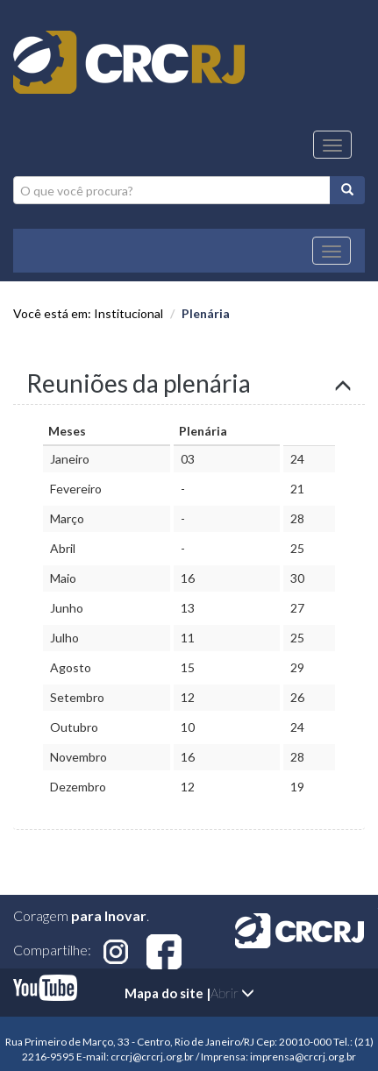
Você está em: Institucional (88, 313)
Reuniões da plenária (138, 383)
